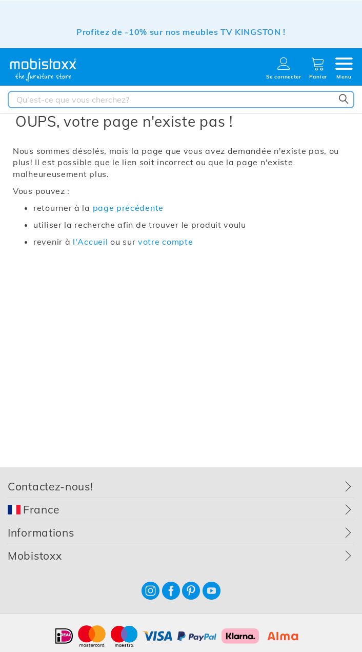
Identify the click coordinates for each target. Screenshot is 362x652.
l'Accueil (90, 241)
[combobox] (181, 99)
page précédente (128, 208)
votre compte (165, 241)
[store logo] (43, 70)
